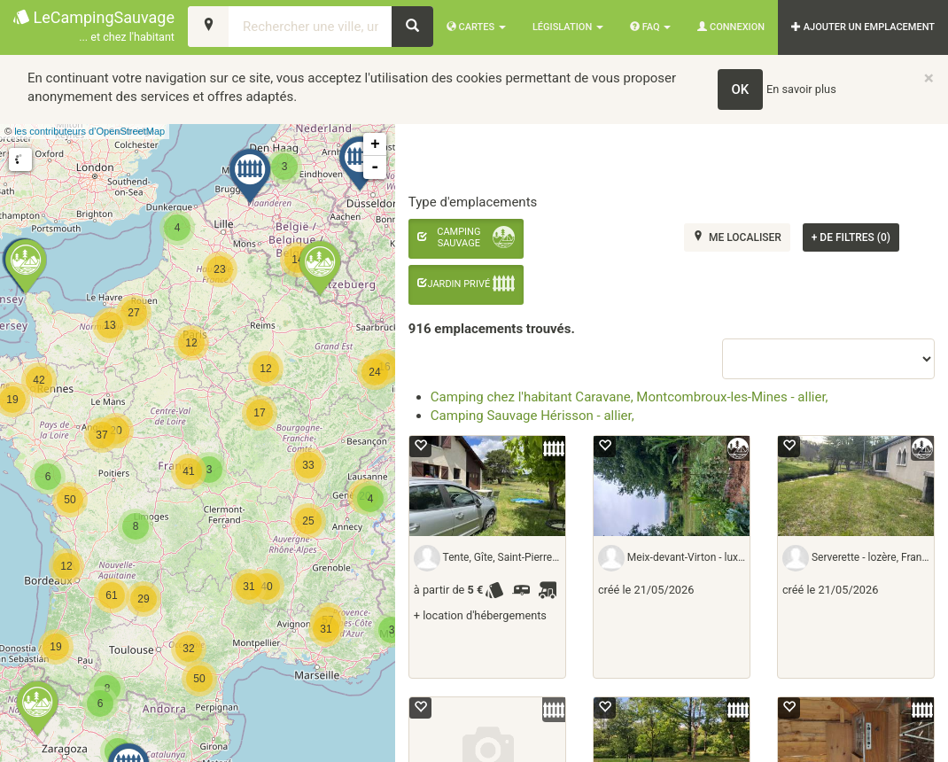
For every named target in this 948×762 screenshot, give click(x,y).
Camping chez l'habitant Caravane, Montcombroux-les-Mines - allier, (629, 397)
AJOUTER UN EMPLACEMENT (863, 27)
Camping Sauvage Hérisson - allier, (532, 416)
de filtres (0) (851, 237)
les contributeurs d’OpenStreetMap (89, 131)
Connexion (731, 27)
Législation (567, 27)
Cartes (476, 27)
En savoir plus (801, 89)
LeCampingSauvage (94, 27)
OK (741, 89)
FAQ (650, 27)
